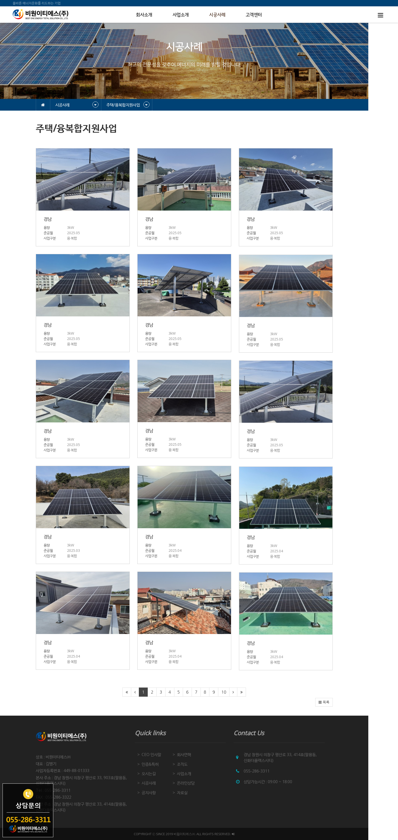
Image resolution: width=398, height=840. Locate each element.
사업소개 (181, 15)
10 (238, 692)
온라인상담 (201, 783)
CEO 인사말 (166, 754)
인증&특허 (164, 764)
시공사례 (217, 15)
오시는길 (163, 773)
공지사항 (163, 792)
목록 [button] (339, 702)
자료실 (197, 792)
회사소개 (144, 15)
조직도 (197, 764)
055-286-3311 (272, 771)
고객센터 (254, 15)
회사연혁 (199, 754)
